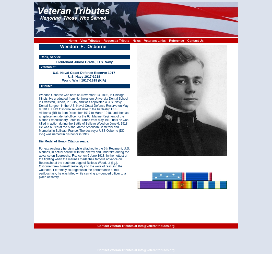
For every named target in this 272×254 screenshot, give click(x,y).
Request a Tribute (116, 41)
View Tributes (90, 41)
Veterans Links (155, 41)
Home (72, 41)
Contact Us (195, 41)
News (136, 41)
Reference (176, 41)
